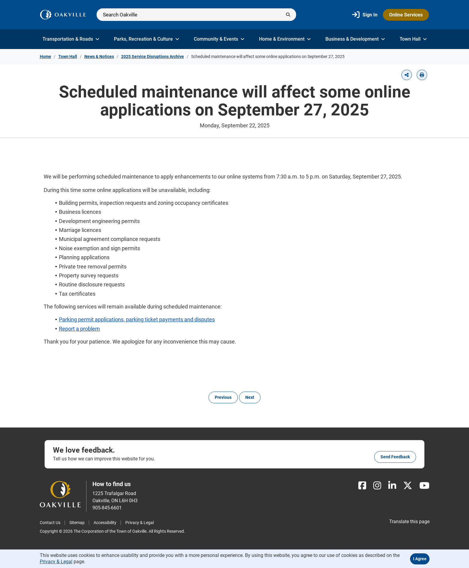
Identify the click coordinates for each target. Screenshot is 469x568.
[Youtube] (424, 485)
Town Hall (413, 39)
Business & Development (355, 39)
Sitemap (77, 522)
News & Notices (99, 56)
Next (249, 397)
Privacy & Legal (139, 522)
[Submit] (288, 14)
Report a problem (79, 329)
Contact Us (50, 522)
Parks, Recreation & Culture (146, 39)
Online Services (406, 15)
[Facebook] (362, 485)
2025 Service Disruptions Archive (152, 56)
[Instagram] (377, 485)
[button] (406, 75)
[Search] (196, 14)
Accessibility (105, 522)
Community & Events (219, 39)
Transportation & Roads (70, 39)
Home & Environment (285, 39)
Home (45, 56)
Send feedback (395, 456)
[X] (407, 485)
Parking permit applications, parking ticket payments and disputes (137, 319)
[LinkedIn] (392, 485)
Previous (223, 397)
